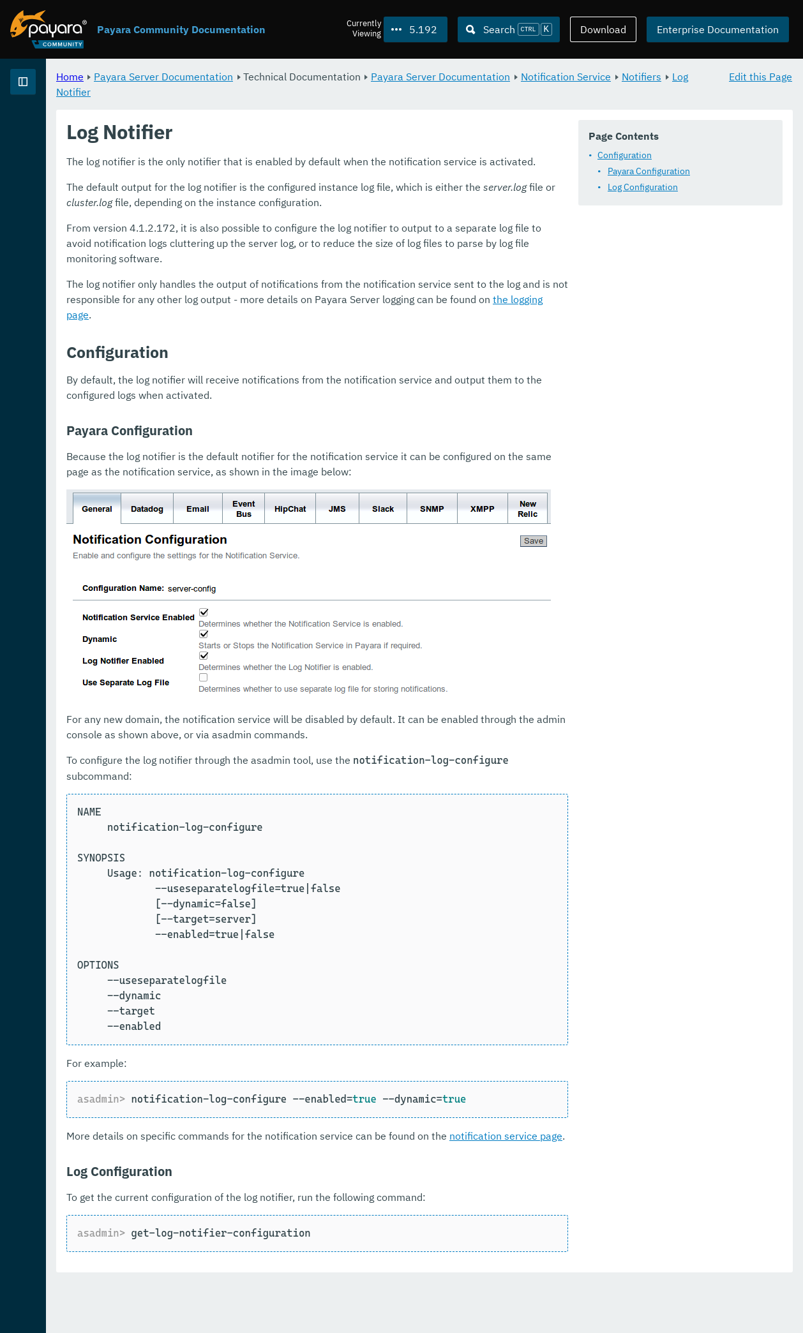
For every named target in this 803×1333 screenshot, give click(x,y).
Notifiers (336, 92)
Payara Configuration (296, 205)
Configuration (271, 189)
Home (229, 76)
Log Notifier (393, 92)
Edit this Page (760, 76)
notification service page (664, 1186)
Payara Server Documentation (322, 76)
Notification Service (261, 92)
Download (603, 29)
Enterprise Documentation (718, 29)
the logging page (689, 380)
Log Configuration (290, 221)
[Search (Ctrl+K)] (509, 29)
